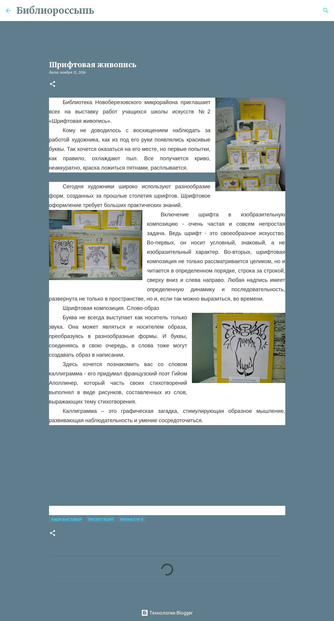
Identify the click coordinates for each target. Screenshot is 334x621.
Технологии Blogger (167, 612)
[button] (52, 84)
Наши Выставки (66, 519)
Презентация (100, 519)
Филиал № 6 (131, 519)
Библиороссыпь (55, 10)
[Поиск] (102, 11)
